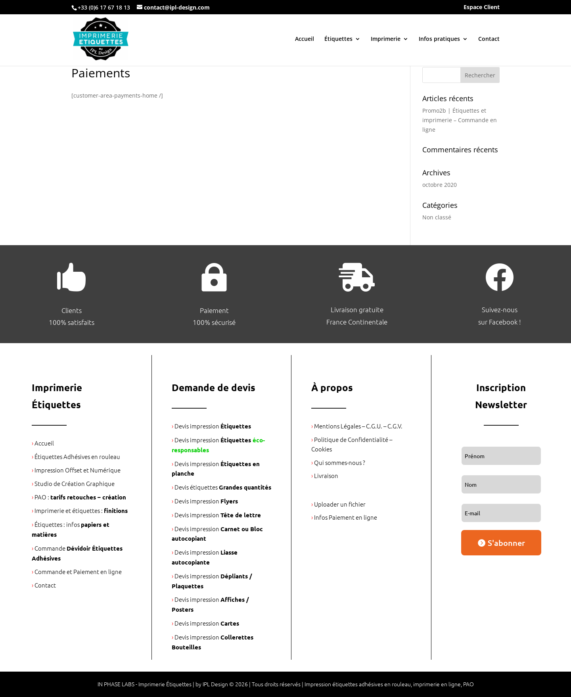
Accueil (304, 39)
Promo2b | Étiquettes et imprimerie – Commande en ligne (459, 120)
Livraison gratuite (357, 309)
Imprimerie (385, 39)
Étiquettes (338, 39)
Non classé (436, 217)
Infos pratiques (439, 39)
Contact (489, 39)
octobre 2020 (439, 184)
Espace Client (482, 7)
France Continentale (356, 321)
